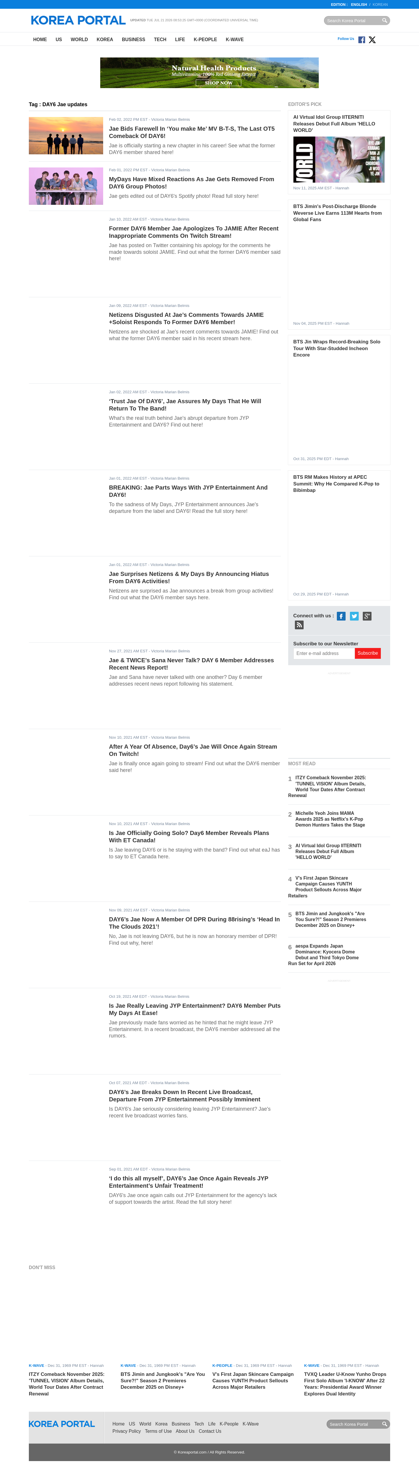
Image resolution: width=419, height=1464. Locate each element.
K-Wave (235, 39)
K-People (205, 39)
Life (180, 39)
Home (40, 39)
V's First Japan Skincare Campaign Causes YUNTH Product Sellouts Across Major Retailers (253, 1381)
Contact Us (210, 1431)
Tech (160, 39)
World (79, 39)
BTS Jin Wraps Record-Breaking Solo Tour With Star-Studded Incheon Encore (337, 348)
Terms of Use (158, 1431)
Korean (380, 5)
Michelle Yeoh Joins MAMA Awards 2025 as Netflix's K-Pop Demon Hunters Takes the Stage (330, 819)
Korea (105, 39)
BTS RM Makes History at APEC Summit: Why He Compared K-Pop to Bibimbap (336, 483)
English (359, 5)
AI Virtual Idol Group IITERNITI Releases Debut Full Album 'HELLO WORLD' (334, 123)
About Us (185, 1431)
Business (133, 39)
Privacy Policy (126, 1431)
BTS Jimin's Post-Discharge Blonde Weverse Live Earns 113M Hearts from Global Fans (337, 213)
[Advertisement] (339, 714)
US (59, 39)
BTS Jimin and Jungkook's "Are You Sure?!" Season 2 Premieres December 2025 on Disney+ (330, 919)
